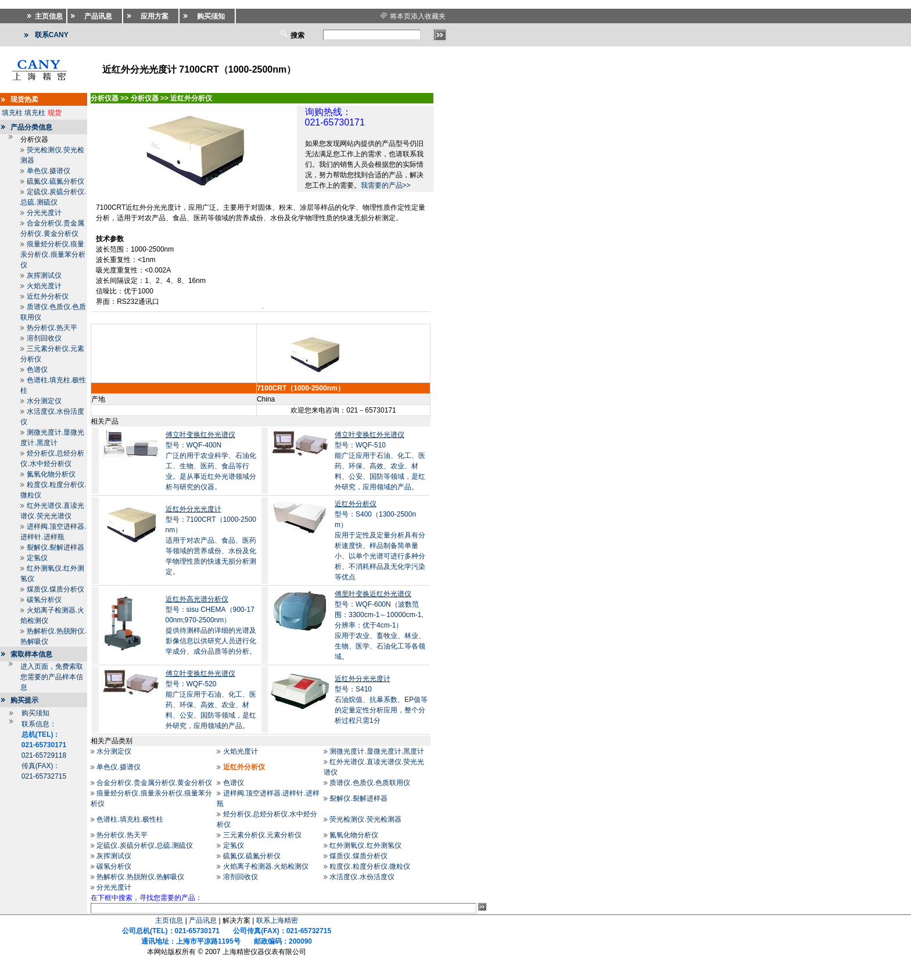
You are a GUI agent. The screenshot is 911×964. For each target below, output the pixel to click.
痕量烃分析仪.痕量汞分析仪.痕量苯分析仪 (52, 254)
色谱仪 (37, 369)
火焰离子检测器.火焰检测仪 (266, 866)
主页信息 (169, 920)
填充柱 (12, 113)
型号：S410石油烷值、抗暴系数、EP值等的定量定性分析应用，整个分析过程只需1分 (381, 700)
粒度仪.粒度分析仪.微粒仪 (369, 866)
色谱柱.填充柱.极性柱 (129, 819)
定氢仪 (37, 558)
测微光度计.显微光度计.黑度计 (376, 751)
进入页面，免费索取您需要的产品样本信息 (51, 676)
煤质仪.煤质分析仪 (55, 589)
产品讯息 (203, 920)
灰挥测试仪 (44, 275)
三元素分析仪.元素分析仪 (262, 835)
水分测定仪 (44, 401)
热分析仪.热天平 (52, 328)
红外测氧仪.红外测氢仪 (365, 845)
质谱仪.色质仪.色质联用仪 (369, 783)
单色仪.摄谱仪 (48, 171)
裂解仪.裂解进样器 (55, 547)
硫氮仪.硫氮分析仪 (55, 181)
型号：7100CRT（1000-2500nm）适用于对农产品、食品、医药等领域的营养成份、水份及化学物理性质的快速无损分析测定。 (211, 540)
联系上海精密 (277, 920)
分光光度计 (44, 213)
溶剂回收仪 (44, 338)
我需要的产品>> (386, 185)
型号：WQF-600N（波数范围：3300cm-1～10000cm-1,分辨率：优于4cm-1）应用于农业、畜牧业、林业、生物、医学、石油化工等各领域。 (380, 625)
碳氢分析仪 (44, 600)
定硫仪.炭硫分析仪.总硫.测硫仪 (144, 845)
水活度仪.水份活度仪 (361, 877)
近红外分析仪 (48, 296)
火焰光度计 (44, 286)
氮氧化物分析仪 (51, 474)
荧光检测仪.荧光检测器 (365, 819)
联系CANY (52, 35)
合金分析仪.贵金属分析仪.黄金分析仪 (154, 783)
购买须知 (35, 713)
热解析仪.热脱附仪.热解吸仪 (140, 877)
